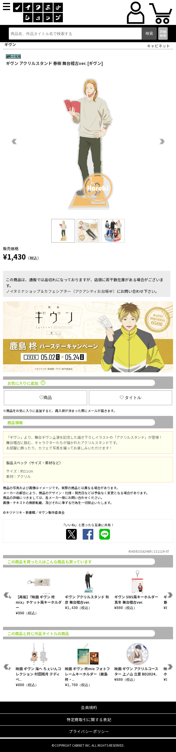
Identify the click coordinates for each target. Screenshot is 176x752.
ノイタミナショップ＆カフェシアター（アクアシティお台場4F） (61, 291)
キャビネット (158, 46)
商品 (45, 397)
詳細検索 (163, 33)
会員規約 (89, 707)
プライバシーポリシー (89, 731)
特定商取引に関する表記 (89, 719)
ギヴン (10, 44)
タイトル (131, 397)
